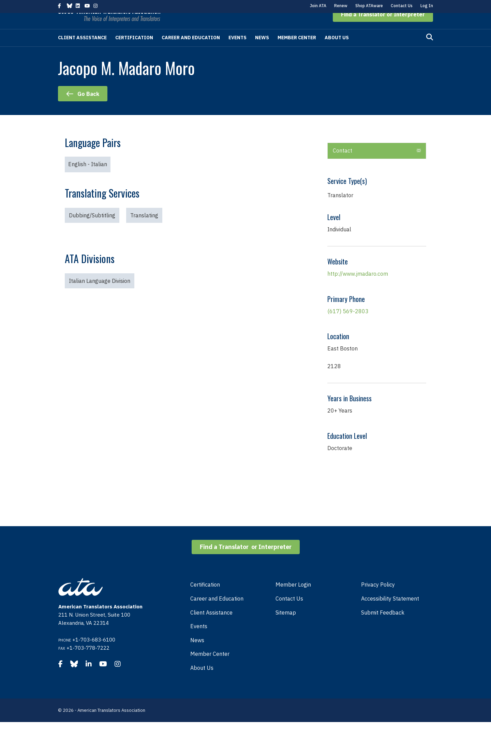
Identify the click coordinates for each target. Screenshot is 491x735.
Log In (426, 5)
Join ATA (318, 5)
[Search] (429, 50)
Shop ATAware (369, 5)
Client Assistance (82, 50)
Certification (134, 50)
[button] (383, 27)
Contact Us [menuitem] (289, 611)
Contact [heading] (342, 163)
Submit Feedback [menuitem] (382, 625)
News (262, 50)
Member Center (297, 50)
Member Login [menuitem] (293, 597)
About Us (337, 50)
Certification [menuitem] (205, 597)
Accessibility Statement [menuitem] (390, 611)
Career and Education (191, 50)
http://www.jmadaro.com (357, 286)
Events (237, 50)
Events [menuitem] (198, 639)
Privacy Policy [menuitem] (378, 597)
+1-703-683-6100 (93, 652)
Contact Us (402, 5)
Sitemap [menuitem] (286, 625)
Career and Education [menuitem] (216, 611)
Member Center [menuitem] (209, 666)
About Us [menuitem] (201, 680)
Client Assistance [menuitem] (211, 625)
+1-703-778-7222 (87, 661)
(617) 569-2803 (348, 324)
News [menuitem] (197, 653)
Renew (340, 5)
